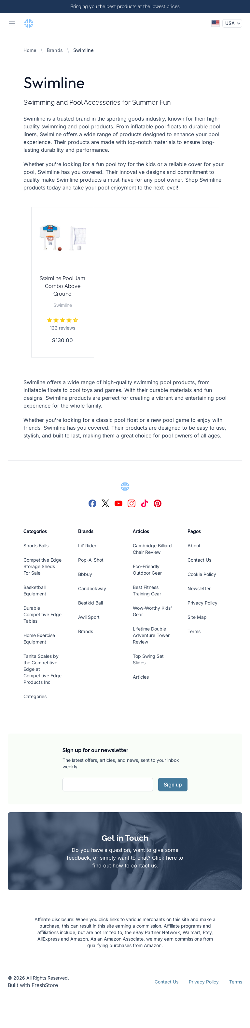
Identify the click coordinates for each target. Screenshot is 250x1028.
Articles (141, 677)
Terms (194, 631)
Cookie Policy (202, 574)
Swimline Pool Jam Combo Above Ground (62, 286)
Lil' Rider (87, 545)
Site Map (197, 617)
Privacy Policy (202, 602)
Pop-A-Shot (91, 560)
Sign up (173, 784)
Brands (55, 50)
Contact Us (199, 560)
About (194, 545)
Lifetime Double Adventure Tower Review (151, 635)
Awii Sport (89, 617)
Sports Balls (36, 545)
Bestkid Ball (90, 602)
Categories (35, 696)
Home (29, 50)
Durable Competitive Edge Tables (42, 614)
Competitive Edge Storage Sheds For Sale (42, 566)
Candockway (92, 588)
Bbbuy (85, 574)
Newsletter (199, 588)
